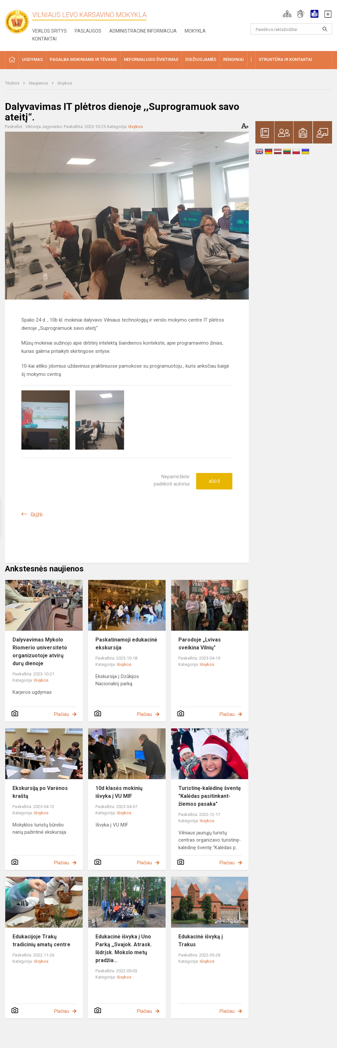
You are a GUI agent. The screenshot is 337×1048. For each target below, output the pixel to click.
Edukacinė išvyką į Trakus (200, 940)
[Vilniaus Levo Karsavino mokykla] (20, 19)
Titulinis (12, 83)
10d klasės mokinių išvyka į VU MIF (119, 792)
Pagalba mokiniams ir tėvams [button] (83, 59)
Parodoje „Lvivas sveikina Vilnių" (199, 644)
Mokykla (195, 31)
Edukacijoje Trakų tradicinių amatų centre (41, 940)
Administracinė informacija (143, 31)
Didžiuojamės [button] (200, 59)
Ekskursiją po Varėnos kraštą (40, 792)
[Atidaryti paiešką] (325, 29)
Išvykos (65, 83)
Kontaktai (44, 38)
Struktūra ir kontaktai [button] (285, 59)
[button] (287, 14)
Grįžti (36, 514)
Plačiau (61, 714)
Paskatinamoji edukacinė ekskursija (126, 644)
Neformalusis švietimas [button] (151, 59)
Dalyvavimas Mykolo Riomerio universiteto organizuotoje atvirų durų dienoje (40, 652)
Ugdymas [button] (32, 59)
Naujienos (39, 83)
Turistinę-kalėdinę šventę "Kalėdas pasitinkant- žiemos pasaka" (209, 796)
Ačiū (214, 481)
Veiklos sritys (49, 31)
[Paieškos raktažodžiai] (291, 29)
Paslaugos (88, 31)
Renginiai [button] (233, 59)
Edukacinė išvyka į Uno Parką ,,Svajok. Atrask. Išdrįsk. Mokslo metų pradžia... (123, 948)
